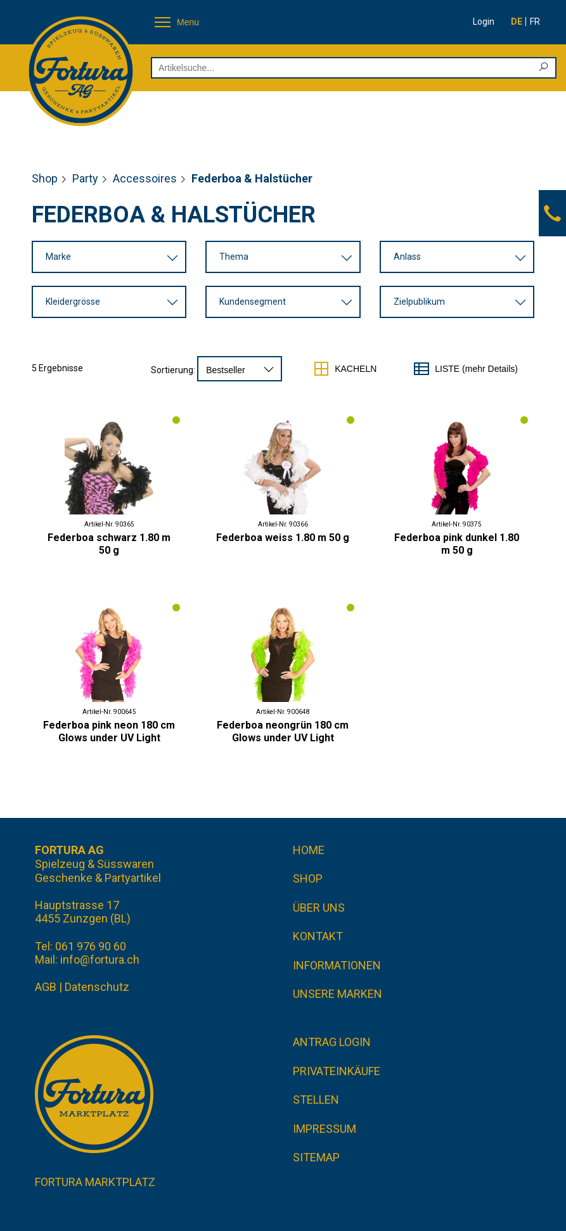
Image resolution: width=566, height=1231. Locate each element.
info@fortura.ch (99, 959)
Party (85, 178)
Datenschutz (97, 986)
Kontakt (318, 936)
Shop (45, 178)
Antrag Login (332, 1042)
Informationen (337, 965)
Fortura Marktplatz (95, 1182)
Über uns (319, 907)
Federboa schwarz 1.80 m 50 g (109, 544)
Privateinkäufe (336, 1071)
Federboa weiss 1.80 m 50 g (282, 538)
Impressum (324, 1128)
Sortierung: (173, 370)
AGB (45, 986)
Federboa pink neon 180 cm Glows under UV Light (109, 731)
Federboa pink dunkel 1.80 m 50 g (456, 544)
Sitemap (316, 1157)
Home (309, 850)
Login (483, 21)
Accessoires (145, 178)
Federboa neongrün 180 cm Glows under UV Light (283, 731)
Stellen (316, 1099)
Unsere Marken (337, 993)
